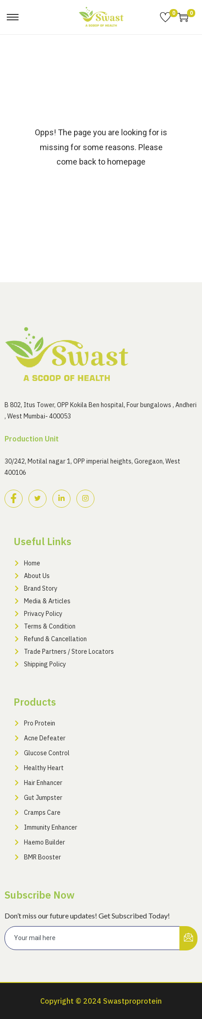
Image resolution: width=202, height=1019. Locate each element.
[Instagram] (85, 499)
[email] (92, 938)
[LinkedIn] (61, 499)
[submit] (188, 938)
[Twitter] (37, 499)
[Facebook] (14, 499)
